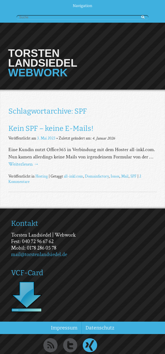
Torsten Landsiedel (42, 58)
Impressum (64, 328)
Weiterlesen (23, 164)
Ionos (115, 176)
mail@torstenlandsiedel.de (39, 254)
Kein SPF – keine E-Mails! (51, 128)
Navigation (82, 6)
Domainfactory (97, 176)
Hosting (41, 176)
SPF (133, 176)
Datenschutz (99, 328)
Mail (124, 176)
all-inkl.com (73, 176)
